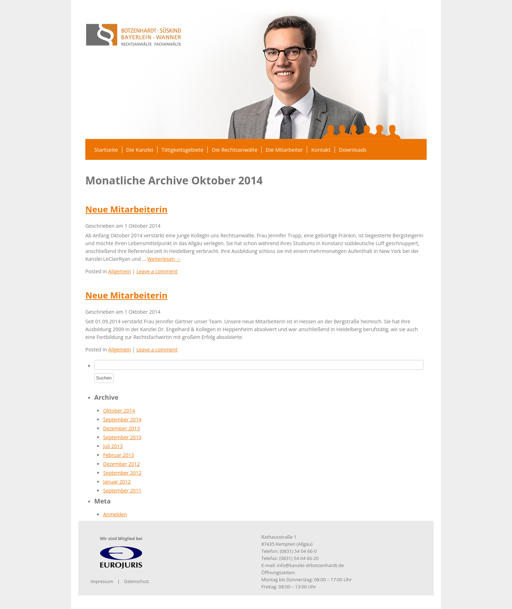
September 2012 (122, 472)
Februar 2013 (118, 455)
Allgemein (119, 271)
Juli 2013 (113, 446)
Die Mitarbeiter (284, 149)
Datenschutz (136, 581)
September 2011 (122, 490)
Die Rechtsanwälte (234, 149)
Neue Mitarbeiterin (126, 209)
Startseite (106, 149)
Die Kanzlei (140, 149)
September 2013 (122, 437)
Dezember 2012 (121, 463)
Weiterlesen (164, 258)
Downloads (353, 149)
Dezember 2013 (121, 428)
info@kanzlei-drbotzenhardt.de (310, 565)
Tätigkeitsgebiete (182, 149)
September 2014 (122, 419)
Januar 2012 (117, 481)
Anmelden (115, 514)
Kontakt (320, 149)
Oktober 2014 (119, 410)
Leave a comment (157, 271)
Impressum (102, 581)
